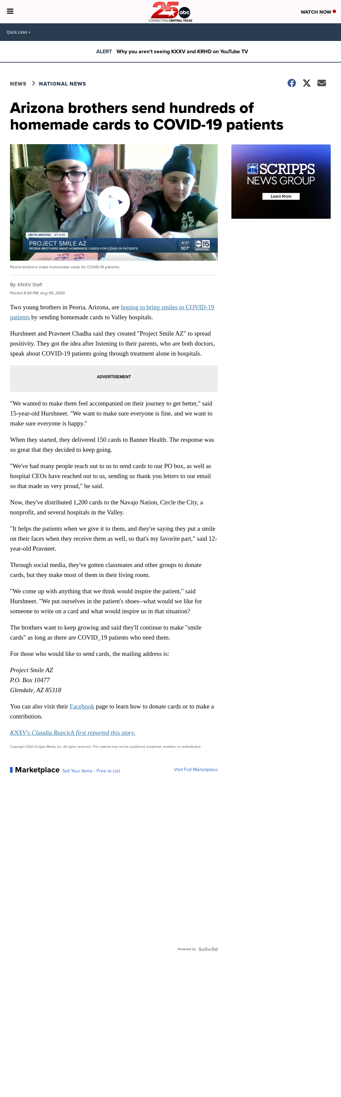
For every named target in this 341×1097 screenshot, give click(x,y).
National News (62, 84)
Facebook (82, 706)
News (18, 84)
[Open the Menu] (10, 11)
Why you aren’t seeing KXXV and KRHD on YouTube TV (182, 51)
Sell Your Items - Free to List (91, 771)
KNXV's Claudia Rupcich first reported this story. (73, 732)
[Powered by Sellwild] (208, 949)
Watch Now (318, 12)
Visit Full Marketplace (196, 769)
